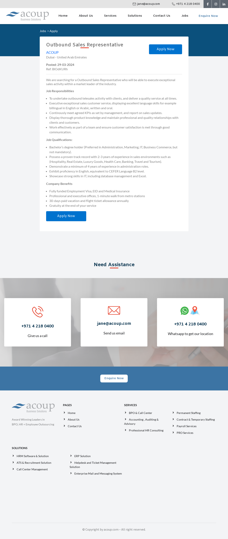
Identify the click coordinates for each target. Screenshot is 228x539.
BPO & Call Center (140, 413)
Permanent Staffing (189, 413)
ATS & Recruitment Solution (34, 462)
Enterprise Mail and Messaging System (98, 473)
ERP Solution (83, 456)
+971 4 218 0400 (188, 4)
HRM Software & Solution (33, 456)
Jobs (184, 16)
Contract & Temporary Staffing (196, 419)
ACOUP (52, 52)
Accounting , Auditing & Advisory (141, 421)
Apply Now (165, 49)
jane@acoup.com (148, 4)
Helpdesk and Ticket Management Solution (93, 465)
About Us (86, 16)
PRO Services (185, 432)
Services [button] (110, 16)
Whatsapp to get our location (190, 325)
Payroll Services (187, 426)
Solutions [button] (135, 16)
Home (63, 16)
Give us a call (37, 327)
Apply (54, 31)
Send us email (114, 325)
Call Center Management (33, 469)
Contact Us (161, 16)
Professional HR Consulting (146, 430)
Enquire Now (208, 16)
